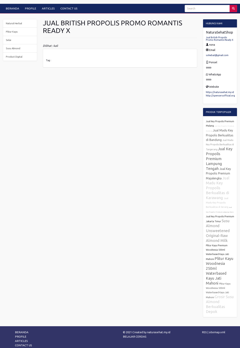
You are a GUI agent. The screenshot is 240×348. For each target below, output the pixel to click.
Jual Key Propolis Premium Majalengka (218, 173)
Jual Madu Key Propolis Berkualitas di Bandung (219, 135)
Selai (8, 40)
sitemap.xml (217, 332)
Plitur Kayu (12, 31)
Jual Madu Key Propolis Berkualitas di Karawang (217, 188)
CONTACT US (68, 8)
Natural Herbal (14, 23)
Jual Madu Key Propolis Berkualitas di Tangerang (220, 145)
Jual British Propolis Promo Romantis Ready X (219, 38)
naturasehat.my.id (158, 332)
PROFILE (30, 8)
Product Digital (14, 56)
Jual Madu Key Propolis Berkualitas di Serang (217, 202)
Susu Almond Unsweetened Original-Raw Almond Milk (218, 231)
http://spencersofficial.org (220, 95)
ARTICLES (48, 8)
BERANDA (12, 8)
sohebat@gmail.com (217, 55)
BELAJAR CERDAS (134, 336)
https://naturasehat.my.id (220, 92)
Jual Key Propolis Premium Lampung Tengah (219, 159)
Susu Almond (13, 48)
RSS (204, 332)
